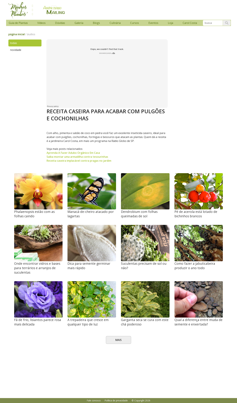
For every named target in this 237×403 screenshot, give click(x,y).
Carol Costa (190, 23)
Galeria (79, 23)
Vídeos (41, 23)
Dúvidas (60, 23)
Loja (170, 23)
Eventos (153, 23)
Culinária (115, 23)
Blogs (96, 23)
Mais (118, 340)
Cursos (134, 23)
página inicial (16, 34)
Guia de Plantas (18, 23)
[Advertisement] (130, 9)
